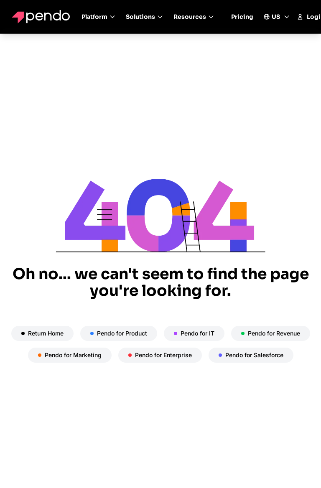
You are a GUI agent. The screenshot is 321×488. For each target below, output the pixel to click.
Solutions (144, 16)
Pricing (242, 16)
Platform (99, 16)
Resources (193, 16)
